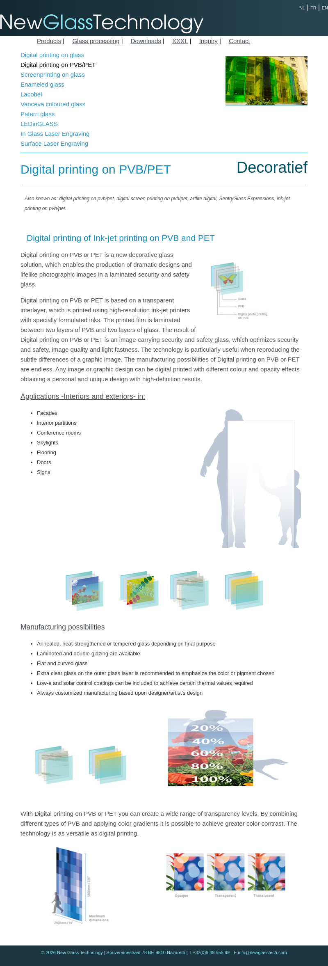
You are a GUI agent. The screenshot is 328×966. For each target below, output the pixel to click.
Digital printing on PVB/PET (58, 64)
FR (313, 7)
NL (302, 7)
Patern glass (37, 113)
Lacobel (31, 94)
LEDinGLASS (39, 123)
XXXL (180, 40)
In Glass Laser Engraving (54, 133)
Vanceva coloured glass (52, 104)
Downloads (146, 40)
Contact (239, 40)
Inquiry (208, 40)
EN (325, 7)
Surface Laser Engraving (54, 143)
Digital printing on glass (52, 54)
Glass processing (95, 40)
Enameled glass (42, 84)
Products (49, 40)
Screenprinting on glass (52, 74)
